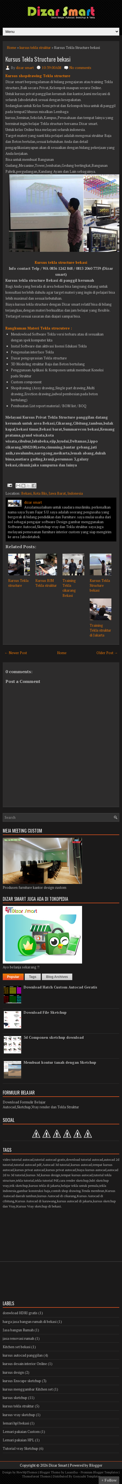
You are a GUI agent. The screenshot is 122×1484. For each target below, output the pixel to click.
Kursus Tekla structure (18, 583)
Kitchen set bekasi (16, 1346)
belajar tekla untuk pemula (79, 1186)
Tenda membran (93, 1191)
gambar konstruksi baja (33, 1191)
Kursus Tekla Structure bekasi (38, 58)
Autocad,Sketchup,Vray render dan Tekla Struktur (41, 1107)
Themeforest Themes (36, 1476)
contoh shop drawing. (66, 1191)
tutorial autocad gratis (50, 1159)
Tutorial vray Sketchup (20, 1448)
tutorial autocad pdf (28, 1165)
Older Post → (107, 652)
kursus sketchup (15, 1397)
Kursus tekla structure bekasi (61, 262)
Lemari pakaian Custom (21, 1431)
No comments (80, 67)
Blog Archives (57, 977)
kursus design (50, 1175)
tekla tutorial (25, 1180)
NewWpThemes (27, 1472)
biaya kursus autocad (92, 1170)
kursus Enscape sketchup (22, 1380)
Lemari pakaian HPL (18, 1440)
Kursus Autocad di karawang (35, 1201)
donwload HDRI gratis (20, 1312)
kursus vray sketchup (19, 1414)
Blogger (95, 1465)
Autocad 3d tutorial (56, 1165)
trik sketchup (19, 1186)
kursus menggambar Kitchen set (28, 1389)
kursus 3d (33, 1175)
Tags (32, 977)
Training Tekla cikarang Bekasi (69, 588)
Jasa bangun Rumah (18, 1330)
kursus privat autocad (30, 1170)
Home (11, 47)
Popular (13, 977)
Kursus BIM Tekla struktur (46, 583)
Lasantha (71, 1472)
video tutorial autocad (18, 1159)
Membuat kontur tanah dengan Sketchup (60, 1062)
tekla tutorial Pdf (46, 1180)
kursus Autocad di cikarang (56, 1196)
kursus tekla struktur (35, 47)
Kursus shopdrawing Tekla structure (37, 75)
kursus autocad (81, 1165)
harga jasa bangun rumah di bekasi (30, 1321)
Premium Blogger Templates (99, 1472)
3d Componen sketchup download (54, 1037)
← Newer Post (15, 652)
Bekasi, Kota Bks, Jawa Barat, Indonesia (52, 493)
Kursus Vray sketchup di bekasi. (39, 1206)
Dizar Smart (58, 1465)
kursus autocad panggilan (23, 1355)
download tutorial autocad (84, 1159)
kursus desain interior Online (25, 1363)
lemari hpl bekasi (16, 1423)
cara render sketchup (74, 1180)
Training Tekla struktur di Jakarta (100, 630)
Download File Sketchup (45, 1012)
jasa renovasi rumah (18, 1338)
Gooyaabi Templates (86, 1476)
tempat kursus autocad (77, 1175)
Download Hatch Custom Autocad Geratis (60, 987)
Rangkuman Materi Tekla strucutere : (38, 328)
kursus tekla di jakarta (44, 1186)
